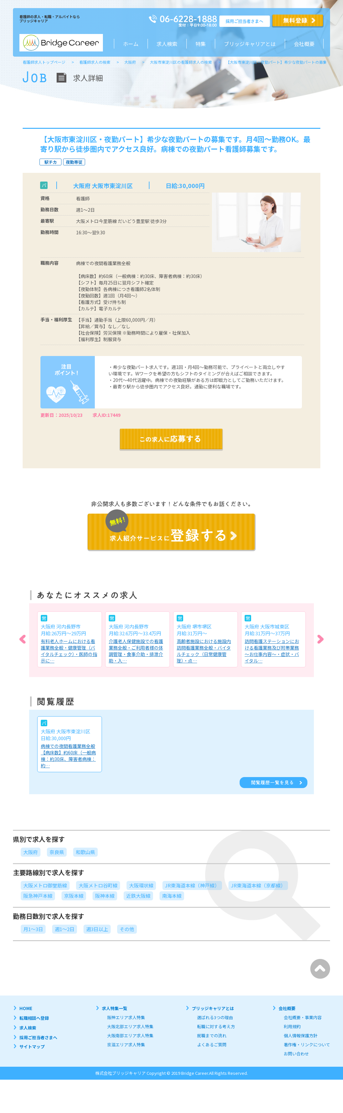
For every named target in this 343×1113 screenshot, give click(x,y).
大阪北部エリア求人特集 (130, 1026)
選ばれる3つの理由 (215, 1017)
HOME (25, 1008)
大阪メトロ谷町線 (98, 885)
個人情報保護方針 (300, 1035)
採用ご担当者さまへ (38, 1037)
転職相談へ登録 (34, 1018)
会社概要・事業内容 (303, 1017)
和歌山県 (85, 852)
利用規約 (292, 1026)
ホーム (130, 44)
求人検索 (167, 44)
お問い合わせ (296, 1054)
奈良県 (57, 852)
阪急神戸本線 (37, 895)
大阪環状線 (141, 885)
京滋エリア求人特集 (126, 1044)
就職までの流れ (212, 1035)
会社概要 (304, 44)
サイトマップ (32, 1046)
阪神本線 (105, 895)
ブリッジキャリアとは (213, 1008)
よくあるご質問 (212, 1044)
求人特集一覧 (114, 1008)
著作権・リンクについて (307, 1044)
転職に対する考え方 (216, 1026)
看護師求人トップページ (44, 62)
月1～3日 (33, 929)
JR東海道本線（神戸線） (192, 885)
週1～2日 (64, 929)
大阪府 (130, 62)
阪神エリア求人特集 (126, 1017)
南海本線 (172, 895)
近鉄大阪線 (138, 895)
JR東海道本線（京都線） (258, 885)
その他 (127, 929)
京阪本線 (73, 895)
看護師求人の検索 (94, 62)
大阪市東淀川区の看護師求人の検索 (181, 62)
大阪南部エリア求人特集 (130, 1035)
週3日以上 (97, 929)
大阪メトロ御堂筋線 (45, 885)
